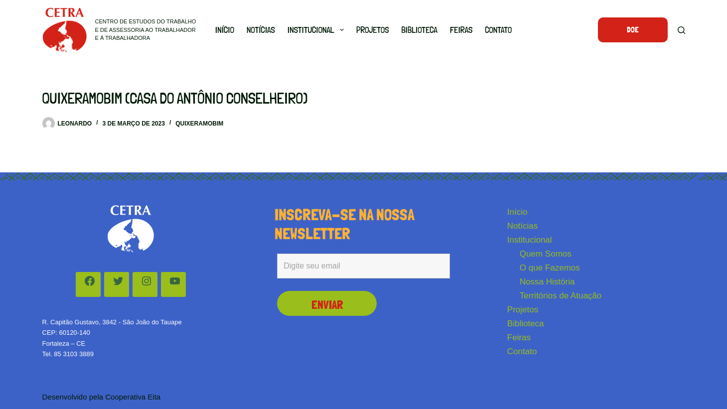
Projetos (372, 30)
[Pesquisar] (681, 30)
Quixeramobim (199, 123)
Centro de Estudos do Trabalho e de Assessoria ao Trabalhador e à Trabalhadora (145, 29)
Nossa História (547, 281)
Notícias (261, 30)
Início (224, 30)
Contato (498, 30)
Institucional (318, 30)
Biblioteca (419, 30)
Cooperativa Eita (132, 397)
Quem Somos (546, 254)
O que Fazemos (550, 268)
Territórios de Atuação (560, 295)
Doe (633, 29)
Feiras (461, 30)
